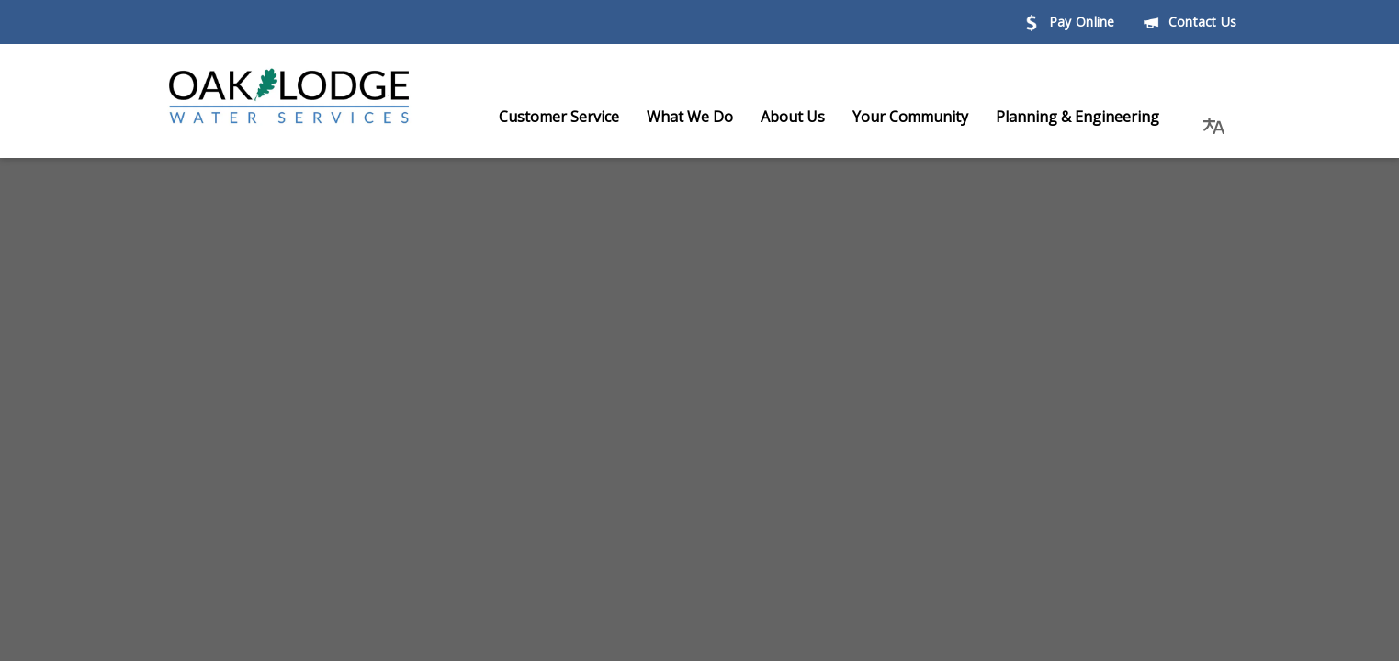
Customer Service (577, 116)
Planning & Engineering (1096, 116)
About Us (811, 116)
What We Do (708, 116)
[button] (1214, 117)
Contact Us (1190, 21)
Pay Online (1069, 21)
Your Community (929, 116)
